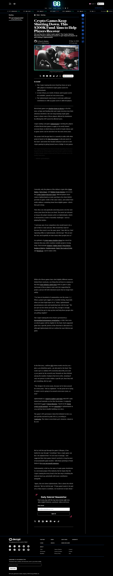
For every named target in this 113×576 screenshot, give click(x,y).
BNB (38, 11)
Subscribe (13, 568)
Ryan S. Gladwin (44, 41)
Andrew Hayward (45, 43)
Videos (50, 8)
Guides (54, 8)
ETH (24, 11)
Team (41, 549)
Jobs (70, 553)
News (46, 8)
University (75, 539)
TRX (91, 11)
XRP (51, 11)
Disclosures (42, 551)
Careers (70, 551)
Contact (70, 549)
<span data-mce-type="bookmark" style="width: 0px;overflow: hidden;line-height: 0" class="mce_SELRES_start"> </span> (53, 348)
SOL (78, 11)
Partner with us (99, 8)
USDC (63, 11)
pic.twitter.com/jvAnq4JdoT (53, 155)
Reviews (59, 8)
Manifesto (42, 553)
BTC (10, 11)
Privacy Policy (57, 553)
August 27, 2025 (54, 158)
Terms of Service (58, 549)
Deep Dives (64, 539)
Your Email (41, 505)
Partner (42, 539)
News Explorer (65, 543)
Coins (41, 543)
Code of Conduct (58, 551)
